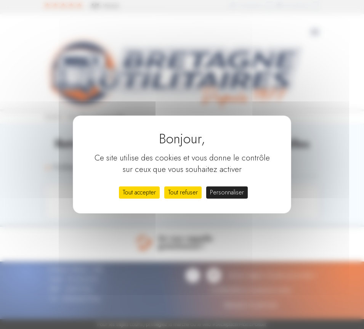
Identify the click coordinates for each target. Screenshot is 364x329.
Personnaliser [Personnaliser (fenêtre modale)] (227, 192)
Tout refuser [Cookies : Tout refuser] (183, 192)
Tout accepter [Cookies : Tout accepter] (139, 192)
